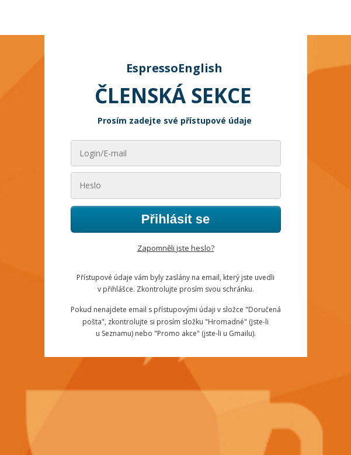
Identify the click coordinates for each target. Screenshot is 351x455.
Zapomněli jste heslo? (175, 248)
